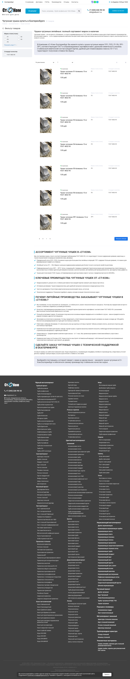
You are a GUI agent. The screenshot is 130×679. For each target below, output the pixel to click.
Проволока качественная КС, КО (47, 566)
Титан (100, 475)
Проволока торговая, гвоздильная (47, 585)
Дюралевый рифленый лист (77, 587)
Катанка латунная (73, 606)
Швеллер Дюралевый (75, 595)
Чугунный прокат (103, 589)
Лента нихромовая (104, 440)
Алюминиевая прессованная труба (79, 451)
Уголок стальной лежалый (107, 625)
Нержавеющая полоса (105, 540)
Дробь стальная (42, 459)
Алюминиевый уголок (75, 484)
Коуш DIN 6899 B (42, 638)
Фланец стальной (104, 637)
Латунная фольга (73, 625)
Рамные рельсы (73, 426)
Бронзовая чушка (73, 540)
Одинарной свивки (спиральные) (78, 390)
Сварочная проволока (44, 596)
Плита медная (103, 429)
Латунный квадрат (74, 631)
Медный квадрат (104, 415)
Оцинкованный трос (74, 393)
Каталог (33, 11)
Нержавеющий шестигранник (108, 574)
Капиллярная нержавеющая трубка (110, 528)
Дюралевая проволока (75, 573)
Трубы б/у (40, 448)
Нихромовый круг (104, 451)
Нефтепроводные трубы (44, 432)
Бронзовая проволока (75, 532)
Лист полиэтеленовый (105, 613)
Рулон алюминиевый (74, 498)
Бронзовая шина (73, 543)
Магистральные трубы (44, 429)
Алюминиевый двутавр (75, 465)
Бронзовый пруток (74, 554)
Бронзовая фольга (73, 538)
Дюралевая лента (73, 565)
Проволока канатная (43, 563)
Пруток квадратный (43, 475)
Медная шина (103, 412)
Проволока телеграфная (44, 582)
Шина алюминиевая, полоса (77, 516)
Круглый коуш (72, 385)
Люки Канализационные (106, 598)
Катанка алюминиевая (75, 495)
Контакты (75, 2)
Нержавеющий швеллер (106, 571)
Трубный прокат (41, 385)
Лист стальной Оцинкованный (46, 522)
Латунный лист (73, 636)
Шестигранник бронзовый (76, 557)
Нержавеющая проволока (107, 543)
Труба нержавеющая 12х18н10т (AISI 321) (50, 396)
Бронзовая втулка (73, 521)
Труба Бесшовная (42, 388)
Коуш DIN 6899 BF (42, 641)
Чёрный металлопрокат (44, 383)
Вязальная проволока (44, 544)
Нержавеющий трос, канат (107, 565)
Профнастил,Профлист (44, 517)
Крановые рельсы (73, 418)
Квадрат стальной (42, 462)
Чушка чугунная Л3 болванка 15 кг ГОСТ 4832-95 (73, 121)
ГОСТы (47, 2)
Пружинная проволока (44, 590)
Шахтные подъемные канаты (77, 407)
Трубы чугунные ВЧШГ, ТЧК (107, 600)
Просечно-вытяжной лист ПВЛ (46, 519)
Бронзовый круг (73, 549)
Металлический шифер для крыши (48, 533)
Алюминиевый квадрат (75, 468)
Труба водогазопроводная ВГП (46, 399)
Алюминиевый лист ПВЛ (76, 476)
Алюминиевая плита (74, 449)
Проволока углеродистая (45, 588)
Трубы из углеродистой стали (46, 424)
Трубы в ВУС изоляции (44, 451)
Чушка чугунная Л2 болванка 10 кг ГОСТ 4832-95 (73, 97)
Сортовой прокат (42, 454)
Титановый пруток (104, 513)
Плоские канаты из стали (76, 396)
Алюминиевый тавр (74, 481)
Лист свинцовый (104, 464)
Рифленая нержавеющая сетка (108, 577)
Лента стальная (42, 467)
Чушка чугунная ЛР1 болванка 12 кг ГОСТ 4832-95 (74, 218)
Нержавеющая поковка (106, 537)
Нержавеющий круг (105, 557)
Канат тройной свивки (44, 630)
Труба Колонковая (42, 440)
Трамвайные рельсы (74, 431)
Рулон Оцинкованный (44, 536)
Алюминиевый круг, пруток (76, 470)
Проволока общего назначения (46, 568)
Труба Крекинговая (43, 437)
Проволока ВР (41, 555)
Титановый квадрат (105, 505)
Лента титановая (104, 481)
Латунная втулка (73, 609)
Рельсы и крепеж (73, 410)
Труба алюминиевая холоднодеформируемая (75, 512)
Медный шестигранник (106, 426)
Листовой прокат (42, 506)
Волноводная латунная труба (77, 603)
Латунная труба (73, 622)
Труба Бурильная (42, 426)
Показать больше (121, 238)
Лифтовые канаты (73, 388)
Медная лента (103, 399)
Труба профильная (43, 391)
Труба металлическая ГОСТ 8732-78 (48, 402)
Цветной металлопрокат (75, 440)
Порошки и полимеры (105, 607)
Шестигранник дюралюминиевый (78, 598)
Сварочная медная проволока (108, 431)
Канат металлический (43, 601)
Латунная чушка (73, 628)
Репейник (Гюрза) (42, 593)
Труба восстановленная (44, 445)
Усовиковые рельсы (74, 437)
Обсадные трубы (42, 418)
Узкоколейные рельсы (75, 434)
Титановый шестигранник (107, 516)
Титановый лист (104, 511)
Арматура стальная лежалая (108, 619)
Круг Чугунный (103, 595)
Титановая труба (104, 497)
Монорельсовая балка (44, 495)
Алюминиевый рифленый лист (78, 479)
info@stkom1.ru (95, 12)
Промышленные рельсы (75, 423)
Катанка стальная (42, 547)
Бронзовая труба (73, 535)
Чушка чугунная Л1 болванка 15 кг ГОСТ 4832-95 (73, 73)
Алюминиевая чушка (74, 462)
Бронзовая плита (73, 527)
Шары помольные (42, 481)
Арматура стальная (43, 456)
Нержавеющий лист (105, 560)
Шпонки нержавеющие (106, 585)
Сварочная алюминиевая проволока (79, 500)
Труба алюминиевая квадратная (78, 506)
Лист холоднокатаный (44, 511)
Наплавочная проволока (44, 549)
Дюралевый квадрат (74, 576)
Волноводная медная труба (107, 385)
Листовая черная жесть (44, 527)
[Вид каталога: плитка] (117, 62)
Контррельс (71, 415)
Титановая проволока (105, 494)
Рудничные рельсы (74, 429)
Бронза (69, 519)
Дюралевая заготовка (75, 562)
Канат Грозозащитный (44, 607)
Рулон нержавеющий (105, 580)
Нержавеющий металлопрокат (109, 523)
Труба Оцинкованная (43, 410)
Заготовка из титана (105, 478)
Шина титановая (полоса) (107, 519)
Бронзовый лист (73, 551)
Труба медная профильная (107, 434)
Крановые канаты (73, 382)
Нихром (100, 437)
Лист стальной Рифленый (45, 514)
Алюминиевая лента (74, 446)
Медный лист (103, 420)
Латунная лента (73, 612)
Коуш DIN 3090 (41, 633)
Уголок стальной (42, 497)
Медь (100, 382)
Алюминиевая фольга (75, 460)
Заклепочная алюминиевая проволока (80, 492)
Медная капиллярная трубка (108, 396)
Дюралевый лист (73, 581)
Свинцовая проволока (106, 470)
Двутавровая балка (43, 489)
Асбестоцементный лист (45, 538)
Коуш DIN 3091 (41, 636)
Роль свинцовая (104, 467)
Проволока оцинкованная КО (46, 571)
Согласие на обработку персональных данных (65, 671)
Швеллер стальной (43, 500)
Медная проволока (105, 404)
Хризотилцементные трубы (45, 407)
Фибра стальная (42, 478)
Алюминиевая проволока (76, 454)
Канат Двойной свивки (44, 610)
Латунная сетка (73, 620)
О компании (29, 2)
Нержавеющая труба (105, 551)
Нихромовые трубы (105, 448)
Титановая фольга (104, 500)
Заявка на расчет (118, 11)
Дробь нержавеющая (105, 525)
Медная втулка (103, 393)
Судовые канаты (73, 398)
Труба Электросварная (44, 394)
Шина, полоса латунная (75, 642)
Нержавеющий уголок (105, 568)
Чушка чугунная (103, 603)
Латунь (69, 601)
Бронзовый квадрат (74, 546)
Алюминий (70, 443)
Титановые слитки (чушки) (107, 502)
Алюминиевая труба (74, 457)
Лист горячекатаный (43, 508)
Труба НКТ (40, 413)
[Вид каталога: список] (121, 62)
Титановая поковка (105, 492)
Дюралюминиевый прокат (76, 560)
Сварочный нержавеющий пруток (109, 583)
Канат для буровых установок (46, 612)
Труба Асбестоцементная (45, 404)
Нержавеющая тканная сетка (108, 548)
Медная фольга (103, 409)
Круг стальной (41, 465)
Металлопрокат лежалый (107, 616)
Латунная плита (73, 614)
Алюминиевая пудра (105, 610)
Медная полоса (104, 401)
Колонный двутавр (43, 492)
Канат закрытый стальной (45, 628)
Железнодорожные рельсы (76, 412)
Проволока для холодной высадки (48, 560)
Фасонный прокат (42, 486)
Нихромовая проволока (106, 445)
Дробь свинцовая (104, 459)
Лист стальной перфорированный (47, 525)
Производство (56, 2)
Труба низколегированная (45, 421)
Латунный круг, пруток (75, 633)
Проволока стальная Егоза (45, 579)
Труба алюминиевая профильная (78, 509)
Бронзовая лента (73, 524)
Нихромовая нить (104, 442)
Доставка (39, 2)
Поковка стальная (42, 470)
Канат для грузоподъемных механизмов (49, 615)
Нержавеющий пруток (105, 563)
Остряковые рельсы (74, 420)
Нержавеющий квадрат (106, 554)
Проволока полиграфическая (46, 574)
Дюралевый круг (73, 579)
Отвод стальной (103, 634)
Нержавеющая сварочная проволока (110, 545)
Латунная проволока (74, 617)
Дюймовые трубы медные (107, 388)
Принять (107, 674)
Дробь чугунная (103, 592)
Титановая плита (104, 489)
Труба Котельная (42, 415)
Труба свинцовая (104, 472)
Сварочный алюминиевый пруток (78, 503)
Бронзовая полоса (73, 530)
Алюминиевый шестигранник (77, 490)
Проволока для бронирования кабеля (48, 558)
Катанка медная (104, 390)
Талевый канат (72, 401)
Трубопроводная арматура (107, 631)
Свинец (100, 453)
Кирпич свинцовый (105, 462)
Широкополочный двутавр (45, 503)
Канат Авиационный (43, 604)
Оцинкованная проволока (45, 552)
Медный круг (103, 418)
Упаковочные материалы (107, 641)
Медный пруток (104, 423)
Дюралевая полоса (74, 571)
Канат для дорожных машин (46, 618)
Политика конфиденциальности (65, 670)
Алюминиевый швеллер (75, 487)
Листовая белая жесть (44, 530)
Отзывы (66, 2)
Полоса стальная (42, 473)
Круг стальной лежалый (106, 622)
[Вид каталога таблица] (126, 62)
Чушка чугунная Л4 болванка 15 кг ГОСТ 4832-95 (73, 145)
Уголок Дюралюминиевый (76, 592)
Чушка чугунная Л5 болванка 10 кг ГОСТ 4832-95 (73, 170)
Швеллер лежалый (104, 628)
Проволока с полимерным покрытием (49, 577)
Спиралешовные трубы (44, 434)
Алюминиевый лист (74, 473)
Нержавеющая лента (105, 531)
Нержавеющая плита (105, 534)
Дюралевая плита (73, 568)
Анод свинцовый (104, 456)
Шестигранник (41, 484)
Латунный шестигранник (76, 639)
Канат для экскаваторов (44, 625)
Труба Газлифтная (42, 443)
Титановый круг (104, 508)
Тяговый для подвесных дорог (77, 404)
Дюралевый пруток (74, 584)
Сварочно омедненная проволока (47, 598)
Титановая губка (104, 486)
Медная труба (103, 407)
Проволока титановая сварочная (109, 483)
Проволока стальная (43, 541)
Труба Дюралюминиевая (76, 590)
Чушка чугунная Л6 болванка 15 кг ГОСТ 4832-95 (73, 194)
